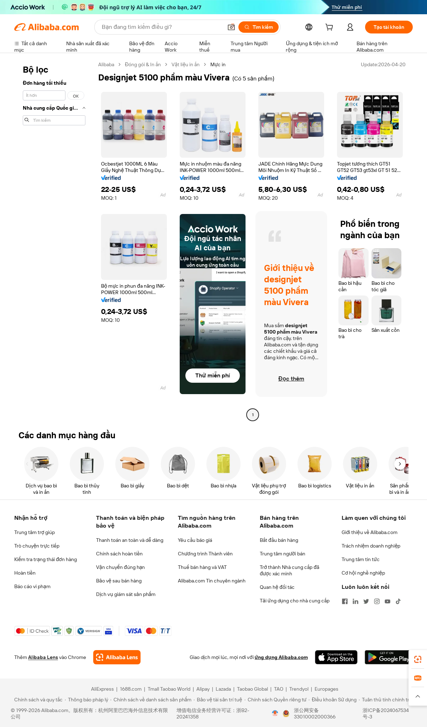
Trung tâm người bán (282, 553)
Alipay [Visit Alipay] (203, 689)
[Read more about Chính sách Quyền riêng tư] (275, 699)
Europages (326, 689)
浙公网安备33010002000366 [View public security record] (315, 713)
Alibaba (106, 64)
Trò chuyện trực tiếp (36, 546)
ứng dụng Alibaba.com (281, 657)
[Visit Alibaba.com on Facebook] (345, 601)
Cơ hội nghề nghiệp (363, 573)
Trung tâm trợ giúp (34, 532)
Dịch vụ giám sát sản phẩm (125, 594)
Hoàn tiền (25, 573)
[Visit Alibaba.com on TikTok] (398, 601)
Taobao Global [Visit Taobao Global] (252, 689)
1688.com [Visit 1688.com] (131, 689)
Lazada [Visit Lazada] (223, 689)
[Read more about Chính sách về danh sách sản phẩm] (151, 699)
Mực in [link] (218, 64)
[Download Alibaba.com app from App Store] (336, 657)
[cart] (330, 28)
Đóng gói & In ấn (143, 64)
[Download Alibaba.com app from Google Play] (389, 657)
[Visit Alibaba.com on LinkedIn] (355, 601)
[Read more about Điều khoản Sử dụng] (333, 699)
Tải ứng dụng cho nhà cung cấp (295, 600)
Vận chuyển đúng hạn (120, 567)
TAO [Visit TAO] (278, 689)
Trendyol (299, 689)
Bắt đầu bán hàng (279, 540)
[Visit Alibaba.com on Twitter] (366, 601)
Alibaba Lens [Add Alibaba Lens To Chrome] (43, 657)
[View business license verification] (275, 713)
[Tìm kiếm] (258, 27)
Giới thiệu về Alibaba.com (369, 532)
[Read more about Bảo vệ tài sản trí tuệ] (218, 699)
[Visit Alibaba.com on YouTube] (387, 601)
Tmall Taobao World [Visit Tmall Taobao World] (169, 689)
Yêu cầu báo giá (195, 540)
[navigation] (54, 240)
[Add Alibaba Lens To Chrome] (117, 657)
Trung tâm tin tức (361, 559)
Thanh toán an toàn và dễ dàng (129, 540)
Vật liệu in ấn (186, 64)
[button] (231, 27)
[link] (417, 659)
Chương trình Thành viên (205, 553)
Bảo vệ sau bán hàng (119, 581)
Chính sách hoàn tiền (119, 553)
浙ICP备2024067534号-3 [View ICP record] (386, 713)
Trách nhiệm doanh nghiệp (371, 546)
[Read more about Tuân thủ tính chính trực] (387, 699)
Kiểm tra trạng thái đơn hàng (45, 559)
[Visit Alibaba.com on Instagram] (377, 601)
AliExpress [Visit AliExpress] (102, 689)
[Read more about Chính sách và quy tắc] (37, 699)
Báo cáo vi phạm (32, 586)
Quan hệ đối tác (277, 587)
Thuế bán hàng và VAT (202, 567)
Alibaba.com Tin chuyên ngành (212, 581)
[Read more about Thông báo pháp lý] (86, 699)
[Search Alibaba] (161, 27)
